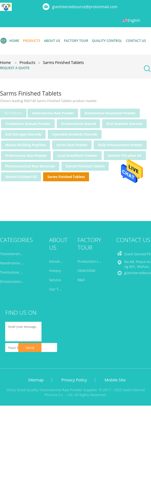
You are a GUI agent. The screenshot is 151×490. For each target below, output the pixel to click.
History (55, 270)
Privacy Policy (74, 380)
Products (31, 40)
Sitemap (36, 380)
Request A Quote (14, 68)
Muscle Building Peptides (25, 145)
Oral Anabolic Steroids (124, 123)
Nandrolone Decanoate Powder (109, 113)
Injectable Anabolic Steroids (74, 134)
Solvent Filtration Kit (125, 155)
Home (9, 40)
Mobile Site (115, 380)
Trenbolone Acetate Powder (28, 123)
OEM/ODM (86, 270)
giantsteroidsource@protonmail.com (84, 6)
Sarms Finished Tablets (66, 176)
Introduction (59, 261)
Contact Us (136, 40)
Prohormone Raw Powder (26, 155)
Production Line (91, 261)
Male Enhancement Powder (120, 145)
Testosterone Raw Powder (53, 113)
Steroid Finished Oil (21, 176)
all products (13, 113)
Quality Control (107, 40)
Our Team (57, 289)
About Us (52, 40)
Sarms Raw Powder (71, 145)
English (134, 20)
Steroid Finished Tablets (85, 166)
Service (55, 279)
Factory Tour (76, 40)
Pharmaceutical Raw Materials (30, 166)
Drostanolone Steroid (78, 123)
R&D (81, 279)
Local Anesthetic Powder (77, 155)
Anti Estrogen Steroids (23, 134)
